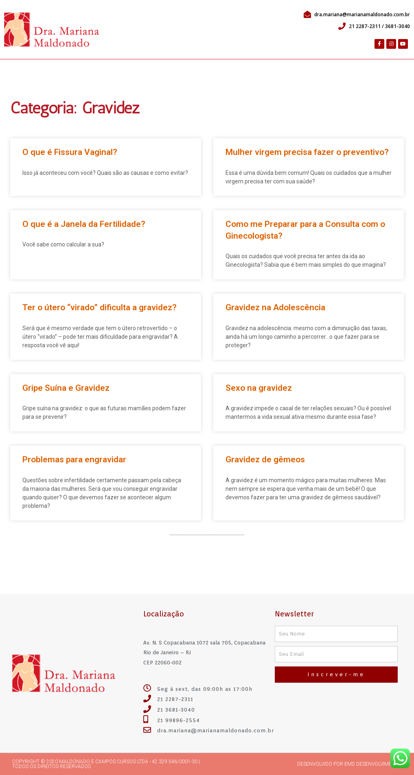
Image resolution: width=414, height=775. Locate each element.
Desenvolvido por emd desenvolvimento (349, 764)
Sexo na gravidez (259, 388)
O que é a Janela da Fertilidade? (83, 224)
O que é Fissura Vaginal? (69, 152)
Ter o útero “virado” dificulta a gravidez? (99, 307)
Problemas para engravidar (74, 459)
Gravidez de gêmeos (265, 459)
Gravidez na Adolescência (275, 307)
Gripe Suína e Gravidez (66, 388)
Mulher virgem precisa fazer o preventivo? (307, 152)
